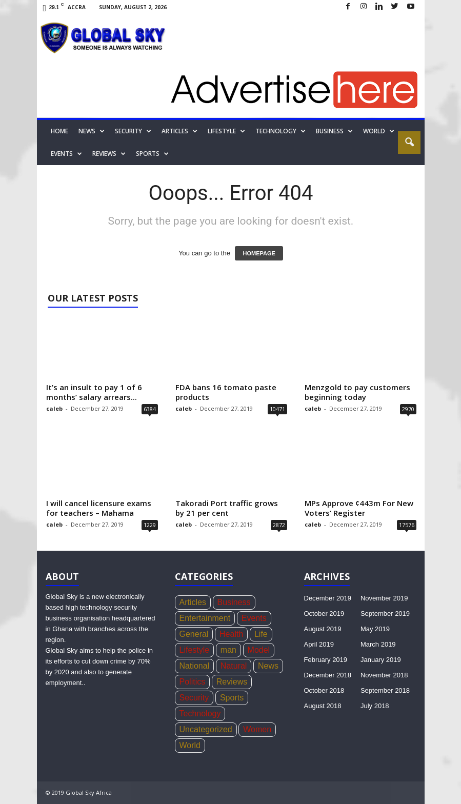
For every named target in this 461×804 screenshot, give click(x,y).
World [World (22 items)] (190, 745)
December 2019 (328, 598)
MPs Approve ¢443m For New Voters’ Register (359, 508)
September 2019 (385, 613)
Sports (152, 154)
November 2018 (384, 675)
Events (66, 154)
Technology (280, 131)
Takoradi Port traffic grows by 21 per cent (226, 508)
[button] (409, 142)
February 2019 (326, 660)
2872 (279, 525)
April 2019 (319, 644)
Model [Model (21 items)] (259, 650)
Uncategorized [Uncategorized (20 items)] (205, 729)
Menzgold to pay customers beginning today (357, 392)
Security (133, 131)
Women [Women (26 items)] (257, 729)
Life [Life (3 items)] (261, 634)
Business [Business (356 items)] (234, 602)
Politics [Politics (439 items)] (192, 681)
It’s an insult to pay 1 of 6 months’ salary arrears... (94, 392)
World (378, 131)
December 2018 (328, 675)
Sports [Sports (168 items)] (232, 697)
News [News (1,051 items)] (268, 665)
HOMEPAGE (259, 253)
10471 (277, 409)
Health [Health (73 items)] (231, 634)
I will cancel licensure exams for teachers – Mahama (98, 508)
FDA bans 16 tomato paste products (225, 392)
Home (59, 131)
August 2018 (323, 706)
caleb (54, 408)
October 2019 (324, 613)
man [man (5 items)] (228, 650)
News (91, 131)
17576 (406, 525)
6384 (150, 409)
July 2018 (374, 706)
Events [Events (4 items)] (254, 618)
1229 (150, 525)
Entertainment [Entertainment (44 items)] (205, 618)
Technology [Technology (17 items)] (200, 713)
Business (334, 131)
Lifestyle (226, 131)
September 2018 (385, 690)
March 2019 (378, 644)
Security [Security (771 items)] (194, 697)
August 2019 (323, 629)
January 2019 (380, 660)
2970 (408, 409)
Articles (179, 131)
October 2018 (324, 690)
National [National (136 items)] (194, 665)
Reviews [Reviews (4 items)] (231, 681)
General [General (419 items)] (194, 634)
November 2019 (384, 598)
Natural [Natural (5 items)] (234, 665)
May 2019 (375, 629)
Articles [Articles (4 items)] (192, 602)
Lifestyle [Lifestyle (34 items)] (194, 650)
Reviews (109, 154)
